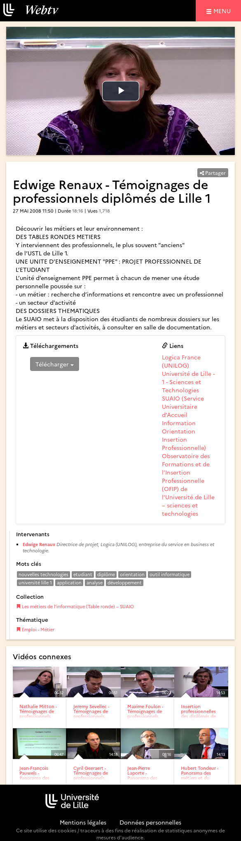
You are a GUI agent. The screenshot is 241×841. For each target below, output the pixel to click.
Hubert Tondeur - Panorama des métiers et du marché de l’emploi (199, 778)
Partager (213, 172)
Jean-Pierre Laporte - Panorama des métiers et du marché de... (142, 778)
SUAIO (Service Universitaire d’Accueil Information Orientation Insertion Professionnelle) (184, 423)
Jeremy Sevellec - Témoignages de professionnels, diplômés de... (91, 713)
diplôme (106, 574)
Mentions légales (83, 822)
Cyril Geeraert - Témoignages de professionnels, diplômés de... (90, 775)
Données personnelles (150, 822)
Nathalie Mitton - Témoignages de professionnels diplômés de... (38, 713)
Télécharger (54, 364)
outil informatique (170, 574)
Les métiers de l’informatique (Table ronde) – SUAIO (75, 606)
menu (223, 10)
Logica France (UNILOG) (181, 361)
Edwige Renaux (39, 544)
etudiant (82, 574)
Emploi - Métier (35, 629)
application (69, 582)
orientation (132, 574)
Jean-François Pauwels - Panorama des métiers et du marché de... (34, 778)
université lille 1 (35, 582)
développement (125, 582)
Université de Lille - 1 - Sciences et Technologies (188, 381)
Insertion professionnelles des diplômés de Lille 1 (198, 713)
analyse (95, 582)
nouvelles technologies (43, 574)
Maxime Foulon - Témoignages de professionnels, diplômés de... (145, 713)
